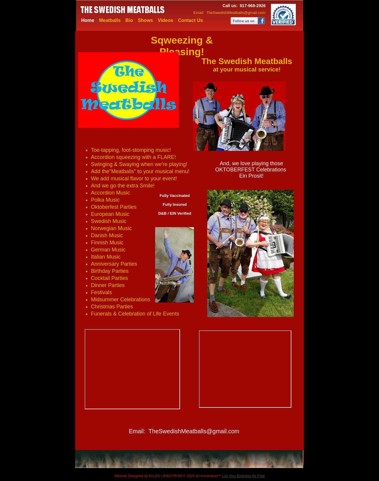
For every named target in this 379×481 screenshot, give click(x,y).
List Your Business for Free (243, 476)
